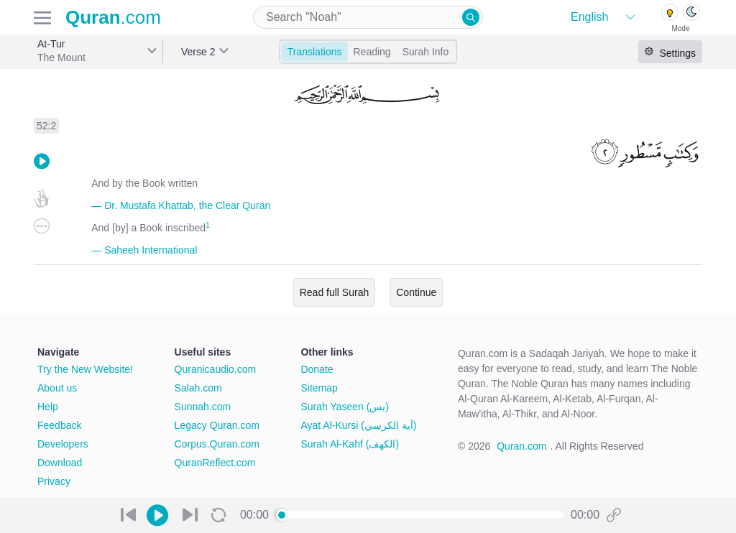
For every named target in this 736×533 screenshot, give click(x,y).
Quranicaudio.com (216, 369)
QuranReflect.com (215, 462)
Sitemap (318, 388)
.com (113, 17)
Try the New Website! (85, 369)
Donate (316, 369)
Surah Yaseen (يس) (344, 406)
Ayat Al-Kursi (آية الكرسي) (358, 425)
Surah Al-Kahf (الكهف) (349, 444)
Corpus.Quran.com (217, 444)
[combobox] (368, 17)
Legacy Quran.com (217, 425)
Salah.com (198, 388)
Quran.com (521, 446)
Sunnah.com (203, 406)
